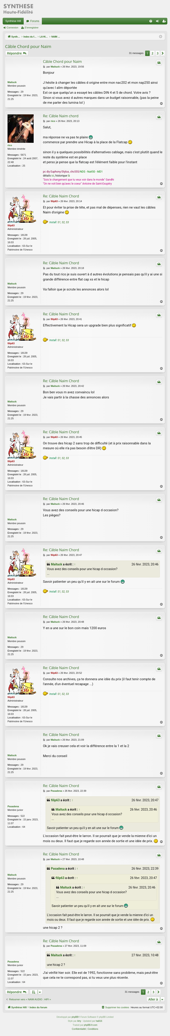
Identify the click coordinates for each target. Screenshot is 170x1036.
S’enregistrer (32, 27)
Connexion (12, 27)
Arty (79, 1021)
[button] (162, 53)
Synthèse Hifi (13, 21)
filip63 (11, 225)
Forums (34, 21)
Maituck (12, 82)
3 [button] (157, 53)
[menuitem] (150, 21)
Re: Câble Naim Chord (61, 196)
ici (53, 175)
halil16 (99, 1021)
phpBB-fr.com (90, 1025)
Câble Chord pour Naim (28, 46)
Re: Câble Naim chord (61, 116)
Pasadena (13, 806)
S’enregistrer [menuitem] (165, 22)
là (69, 175)
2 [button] (152, 53)
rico (10, 145)
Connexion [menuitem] (158, 22)
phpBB (74, 1017)
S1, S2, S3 (63, 222)
